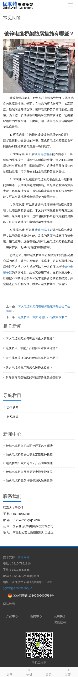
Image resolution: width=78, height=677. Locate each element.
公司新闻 (13, 407)
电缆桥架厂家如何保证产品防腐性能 (29, 463)
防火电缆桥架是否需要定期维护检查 (29, 454)
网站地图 (9, 603)
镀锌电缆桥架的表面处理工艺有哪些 (29, 445)
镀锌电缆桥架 (43, 154)
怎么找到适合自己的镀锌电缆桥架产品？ (32, 357)
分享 (10, 671)
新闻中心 (36, 616)
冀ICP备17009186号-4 (17, 588)
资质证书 (60, 622)
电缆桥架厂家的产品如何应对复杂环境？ (32, 348)
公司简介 (60, 616)
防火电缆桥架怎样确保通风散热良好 (29, 480)
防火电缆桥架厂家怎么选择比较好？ (29, 367)
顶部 (68, 671)
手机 (29, 671)
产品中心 (12, 616)
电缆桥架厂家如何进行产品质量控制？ (42, 317)
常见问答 (13, 416)
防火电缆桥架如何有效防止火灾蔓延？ (30, 338)
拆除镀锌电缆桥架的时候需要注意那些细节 (33, 377)
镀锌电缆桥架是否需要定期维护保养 (29, 471)
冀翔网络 (23, 557)
